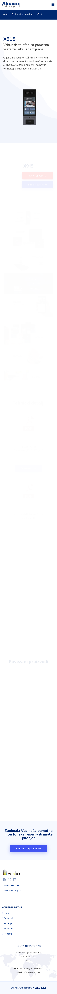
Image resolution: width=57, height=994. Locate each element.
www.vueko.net (11, 885)
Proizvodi (16, 14)
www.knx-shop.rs (12, 891)
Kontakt (8, 934)
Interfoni (29, 14)
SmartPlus (9, 929)
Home (5, 14)
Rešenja (8, 923)
